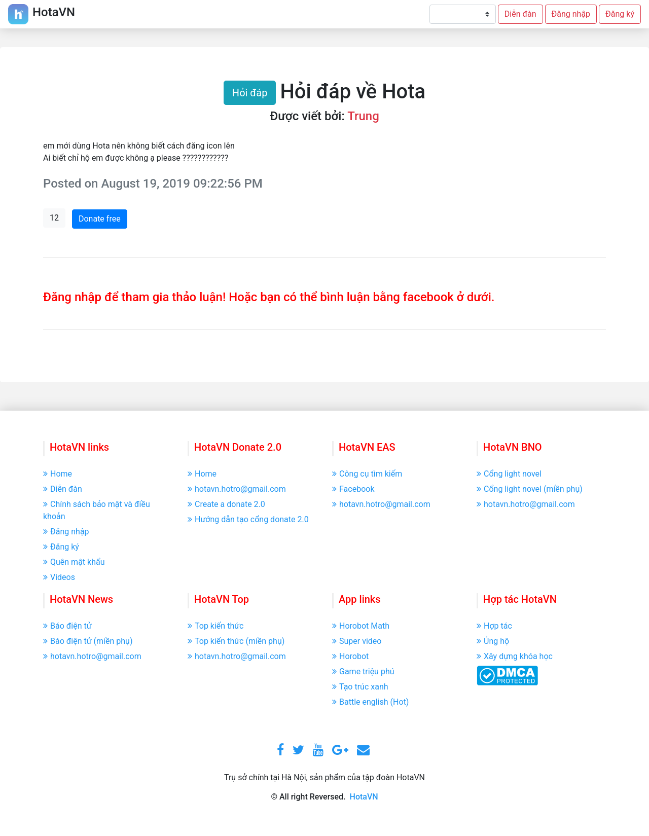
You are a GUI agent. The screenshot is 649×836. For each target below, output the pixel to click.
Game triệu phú (363, 671)
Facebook (353, 489)
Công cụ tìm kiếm (367, 474)
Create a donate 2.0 (226, 504)
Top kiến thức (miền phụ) (236, 641)
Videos (59, 577)
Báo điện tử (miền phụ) (87, 641)
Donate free (100, 219)
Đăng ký (619, 14)
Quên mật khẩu (74, 562)
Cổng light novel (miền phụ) (530, 489)
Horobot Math (360, 626)
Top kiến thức (215, 626)
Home (57, 474)
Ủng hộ (493, 641)
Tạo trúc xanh (360, 687)
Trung (363, 116)
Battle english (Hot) (370, 702)
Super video (356, 641)
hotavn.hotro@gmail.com (237, 489)
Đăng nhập (571, 14)
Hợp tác (494, 626)
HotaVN (364, 797)
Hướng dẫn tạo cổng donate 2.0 (248, 519)
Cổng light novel (509, 474)
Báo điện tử (67, 626)
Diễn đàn (520, 14)
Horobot (350, 656)
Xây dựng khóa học (515, 656)
